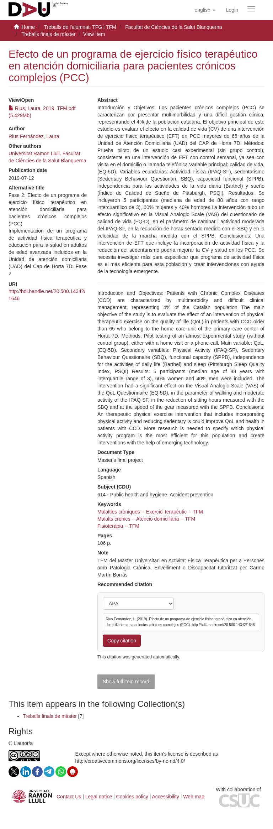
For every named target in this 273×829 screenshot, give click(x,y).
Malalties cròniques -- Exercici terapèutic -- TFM (150, 512)
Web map (193, 796)
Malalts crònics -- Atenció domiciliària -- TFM (146, 519)
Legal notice (98, 796)
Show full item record (126, 681)
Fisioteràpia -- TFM (118, 526)
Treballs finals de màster (48, 34)
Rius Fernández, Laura (34, 136)
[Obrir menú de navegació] (251, 9)
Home (28, 27)
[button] (204, 10)
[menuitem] (232, 10)
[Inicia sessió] (232, 10)
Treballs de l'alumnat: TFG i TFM (80, 27)
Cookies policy (132, 796)
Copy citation (121, 640)
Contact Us (69, 796)
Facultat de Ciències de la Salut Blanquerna (173, 27)
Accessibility (165, 796)
